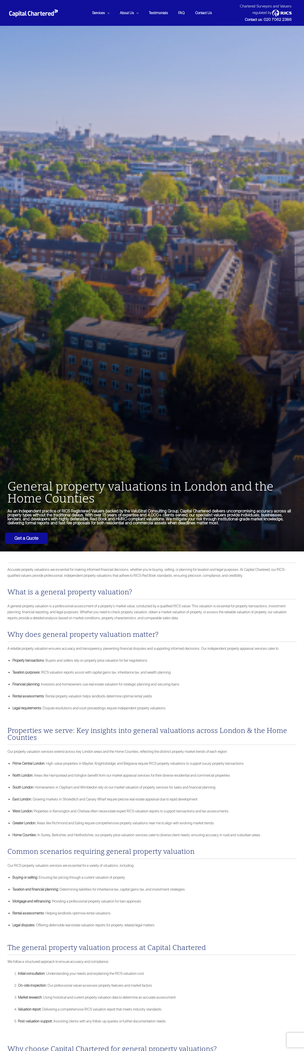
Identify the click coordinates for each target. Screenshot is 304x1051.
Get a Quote (26, 538)
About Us (127, 13)
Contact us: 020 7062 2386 (268, 19)
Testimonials (158, 13)
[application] (104, 13)
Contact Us (206, 13)
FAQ (183, 13)
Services (97, 13)
